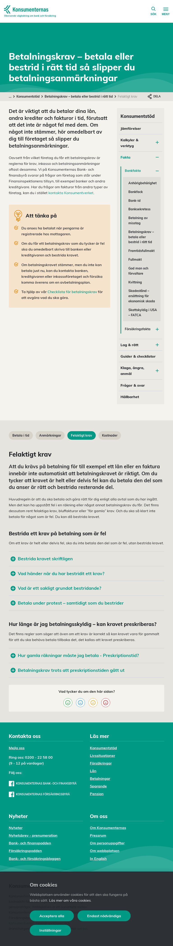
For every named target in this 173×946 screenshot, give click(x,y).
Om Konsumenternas (108, 827)
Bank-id (134, 201)
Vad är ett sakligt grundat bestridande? (56, 588)
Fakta (140, 157)
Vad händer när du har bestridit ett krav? (57, 573)
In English (98, 858)
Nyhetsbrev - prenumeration (33, 835)
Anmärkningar (50, 435)
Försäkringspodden (25, 850)
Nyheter (16, 827)
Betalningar (100, 778)
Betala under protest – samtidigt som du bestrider (67, 603)
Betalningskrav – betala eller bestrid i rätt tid (79, 96)
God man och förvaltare (138, 271)
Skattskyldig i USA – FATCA (142, 312)
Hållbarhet (130, 397)
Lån (93, 771)
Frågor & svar (133, 385)
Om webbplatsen (104, 850)
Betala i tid (20, 435)
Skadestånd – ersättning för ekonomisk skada (141, 296)
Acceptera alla (51, 916)
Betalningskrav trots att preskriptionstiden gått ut (68, 670)
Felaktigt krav (81, 435)
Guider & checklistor (138, 356)
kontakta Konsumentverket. (71, 193)
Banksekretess (139, 209)
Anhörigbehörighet (142, 183)
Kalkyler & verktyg (129, 143)
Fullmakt (135, 260)
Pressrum (98, 835)
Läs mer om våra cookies (70, 900)
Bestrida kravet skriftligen (42, 558)
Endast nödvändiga (104, 916)
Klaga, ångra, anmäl (140, 370)
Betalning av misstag (138, 220)
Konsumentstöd (28, 96)
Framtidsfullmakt (141, 251)
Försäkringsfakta (142, 329)
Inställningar (50, 930)
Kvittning (135, 282)
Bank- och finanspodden (30, 843)
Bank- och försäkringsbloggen (35, 858)
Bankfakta (142, 171)
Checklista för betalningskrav (72, 291)
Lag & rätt (140, 345)
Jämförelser (131, 128)
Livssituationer (102, 755)
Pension (97, 793)
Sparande (98, 786)
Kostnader (109, 435)
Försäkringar (101, 763)
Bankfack (135, 192)
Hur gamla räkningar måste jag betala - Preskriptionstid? (75, 655)
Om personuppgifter (107, 843)
